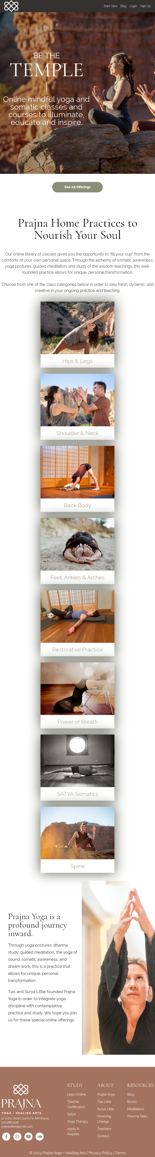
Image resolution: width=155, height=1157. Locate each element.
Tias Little (104, 1102)
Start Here (110, 6)
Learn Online (76, 1094)
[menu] (126, 6)
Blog (123, 6)
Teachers (104, 1129)
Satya (71, 1114)
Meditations (135, 1109)
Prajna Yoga (106, 1094)
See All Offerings (77, 187)
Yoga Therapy (77, 1121)
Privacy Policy (100, 1153)
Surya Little (105, 1109)
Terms (120, 1153)
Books (132, 1102)
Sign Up (145, 6)
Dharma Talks (137, 1116)
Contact (103, 1136)
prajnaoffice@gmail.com (17, 1126)
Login (133, 6)
